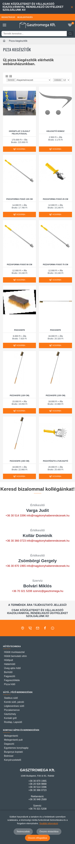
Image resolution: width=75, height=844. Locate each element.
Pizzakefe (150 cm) (19, 461)
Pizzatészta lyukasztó (55, 461)
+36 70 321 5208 (22, 591)
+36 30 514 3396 (16, 515)
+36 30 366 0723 (16, 540)
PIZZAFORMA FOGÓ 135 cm (19, 199)
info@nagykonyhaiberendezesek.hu (48, 515)
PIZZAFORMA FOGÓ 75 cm (55, 264)
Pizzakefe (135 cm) (55, 395)
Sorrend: (11, 80)
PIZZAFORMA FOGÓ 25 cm (55, 199)
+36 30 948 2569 (37, 799)
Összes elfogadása (37, 838)
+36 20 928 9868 (37, 784)
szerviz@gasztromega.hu (48, 591)
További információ (48, 823)
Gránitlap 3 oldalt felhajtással (19, 132)
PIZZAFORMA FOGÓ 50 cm (19, 264)
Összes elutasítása (49, 831)
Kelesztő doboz (56, 131)
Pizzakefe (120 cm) (19, 395)
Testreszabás (23, 831)
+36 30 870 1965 (16, 565)
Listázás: (57, 80)
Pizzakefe (19, 330)
